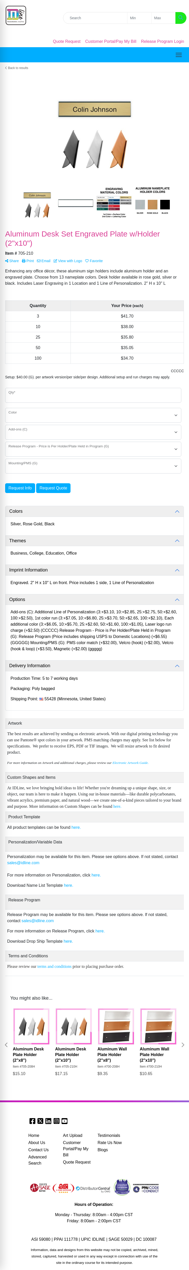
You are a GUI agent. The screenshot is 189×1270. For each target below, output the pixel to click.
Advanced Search (37, 1160)
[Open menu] (179, 55)
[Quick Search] (95, 18)
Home (33, 1135)
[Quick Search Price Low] (139, 18)
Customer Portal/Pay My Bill (76, 1148)
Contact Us (38, 1150)
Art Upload (73, 1135)
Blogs (103, 1150)
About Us (36, 1142)
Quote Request (77, 1162)
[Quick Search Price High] (163, 18)
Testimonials (109, 1135)
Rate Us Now (110, 1142)
